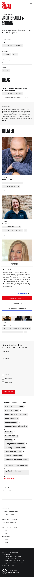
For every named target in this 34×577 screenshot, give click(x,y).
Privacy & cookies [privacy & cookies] (9, 522)
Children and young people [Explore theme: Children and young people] (16, 414)
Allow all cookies (17, 298)
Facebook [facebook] (5, 539)
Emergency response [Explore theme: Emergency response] (13, 455)
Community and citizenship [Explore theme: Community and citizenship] (16, 426)
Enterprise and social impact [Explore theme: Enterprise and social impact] (16, 459)
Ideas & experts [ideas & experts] (8, 505)
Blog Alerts (8, 382)
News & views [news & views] (7, 502)
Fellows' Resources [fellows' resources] (10, 511)
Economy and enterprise (12, 45)
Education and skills (11, 226)
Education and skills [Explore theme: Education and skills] (13, 451)
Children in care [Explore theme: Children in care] (11, 418)
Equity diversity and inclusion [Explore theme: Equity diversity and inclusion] (13, 472)
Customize (17, 303)
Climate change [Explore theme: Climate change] (11, 422)
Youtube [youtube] (5, 542)
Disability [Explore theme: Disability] (8, 440)
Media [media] (4, 497)
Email (3, 366)
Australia (7, 54)
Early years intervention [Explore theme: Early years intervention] (14, 444)
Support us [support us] (6, 491)
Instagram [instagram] (6, 536)
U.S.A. (15, 54)
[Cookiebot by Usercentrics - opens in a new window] (10, 264)
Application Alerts (10, 378)
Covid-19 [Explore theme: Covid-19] (8, 432)
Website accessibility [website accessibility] (10, 519)
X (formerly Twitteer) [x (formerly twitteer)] (10, 527)
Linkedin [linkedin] (5, 533)
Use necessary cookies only (17, 308)
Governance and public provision (16, 328)
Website (6, 70)
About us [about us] (5, 487)
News (7, 374)
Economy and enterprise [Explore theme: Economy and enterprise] (15, 448)
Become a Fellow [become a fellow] (8, 514)
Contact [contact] (5, 494)
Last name (5, 358)
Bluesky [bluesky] (5, 530)
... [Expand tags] (25, 230)
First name (5, 351)
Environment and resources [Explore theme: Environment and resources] (16, 465)
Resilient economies (11, 186)
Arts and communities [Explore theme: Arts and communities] (14, 406)
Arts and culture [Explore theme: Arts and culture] (11, 410)
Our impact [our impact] (6, 508)
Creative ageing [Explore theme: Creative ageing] (11, 436)
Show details (22, 293)
